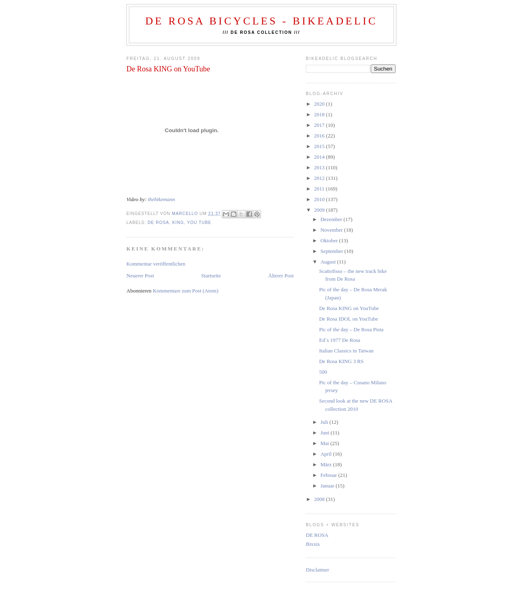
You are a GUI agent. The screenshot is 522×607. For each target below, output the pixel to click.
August (329, 262)
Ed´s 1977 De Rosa (339, 340)
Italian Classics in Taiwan (346, 351)
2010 (320, 199)
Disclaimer (317, 570)
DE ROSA (317, 535)
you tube (199, 222)
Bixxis (313, 544)
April (327, 454)
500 (323, 372)
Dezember (332, 219)
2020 (320, 104)
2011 (320, 189)
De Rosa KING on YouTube (349, 308)
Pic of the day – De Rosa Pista (351, 329)
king (178, 222)
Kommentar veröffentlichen (156, 264)
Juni (326, 433)
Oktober (330, 240)
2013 (320, 167)
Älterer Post (281, 275)
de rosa (158, 222)
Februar (329, 475)
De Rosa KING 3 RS (341, 361)
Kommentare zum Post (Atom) (186, 291)
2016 (320, 136)
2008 (320, 499)
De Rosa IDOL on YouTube (348, 319)
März (327, 464)
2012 (320, 178)
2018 (320, 114)
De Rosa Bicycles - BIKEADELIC (261, 21)
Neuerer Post (140, 275)
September (333, 251)
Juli (325, 422)
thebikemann (161, 199)
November (332, 230)
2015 (320, 146)
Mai (325, 443)
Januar (328, 486)
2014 (320, 157)
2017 (320, 125)
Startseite (211, 275)
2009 (320, 210)
